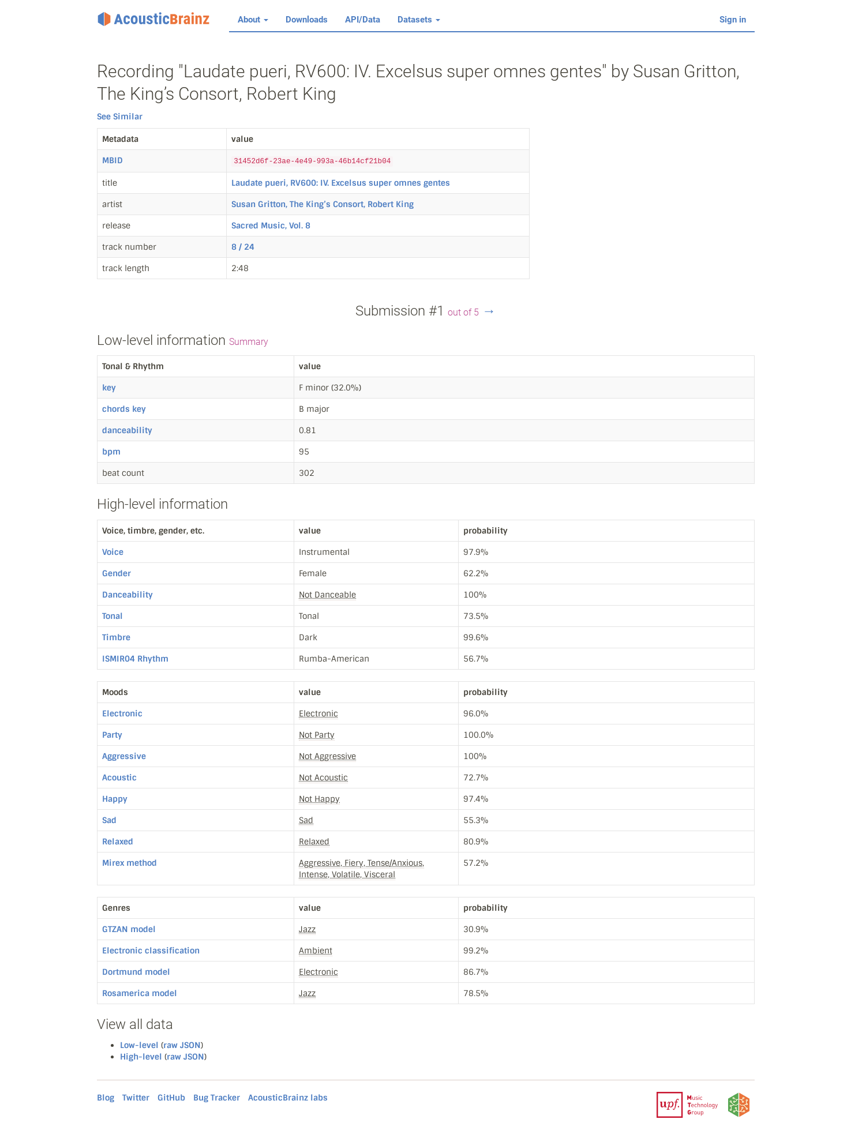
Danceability (127, 594)
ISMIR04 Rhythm (135, 658)
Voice (112, 552)
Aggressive (124, 756)
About (253, 19)
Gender (116, 573)
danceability (127, 430)
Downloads (307, 19)
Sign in (732, 19)
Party (112, 735)
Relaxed (117, 841)
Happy (115, 799)
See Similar (120, 116)
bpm (111, 451)
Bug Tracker (216, 1097)
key (109, 387)
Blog (105, 1097)
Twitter (135, 1097)
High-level (141, 1056)
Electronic (122, 713)
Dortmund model (136, 972)
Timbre (116, 637)
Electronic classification (151, 950)
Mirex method (129, 863)
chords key (124, 409)
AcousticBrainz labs (288, 1097)
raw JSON (182, 1045)
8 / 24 (242, 247)
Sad (109, 820)
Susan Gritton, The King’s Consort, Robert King (322, 204)
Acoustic (119, 777)
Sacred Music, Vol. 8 (270, 225)
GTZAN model (129, 929)
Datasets (419, 19)
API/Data (362, 19)
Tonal (112, 616)
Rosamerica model (139, 993)
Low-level (139, 1045)
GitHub (171, 1097)
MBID (112, 160)
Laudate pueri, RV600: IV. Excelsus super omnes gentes (340, 183)
